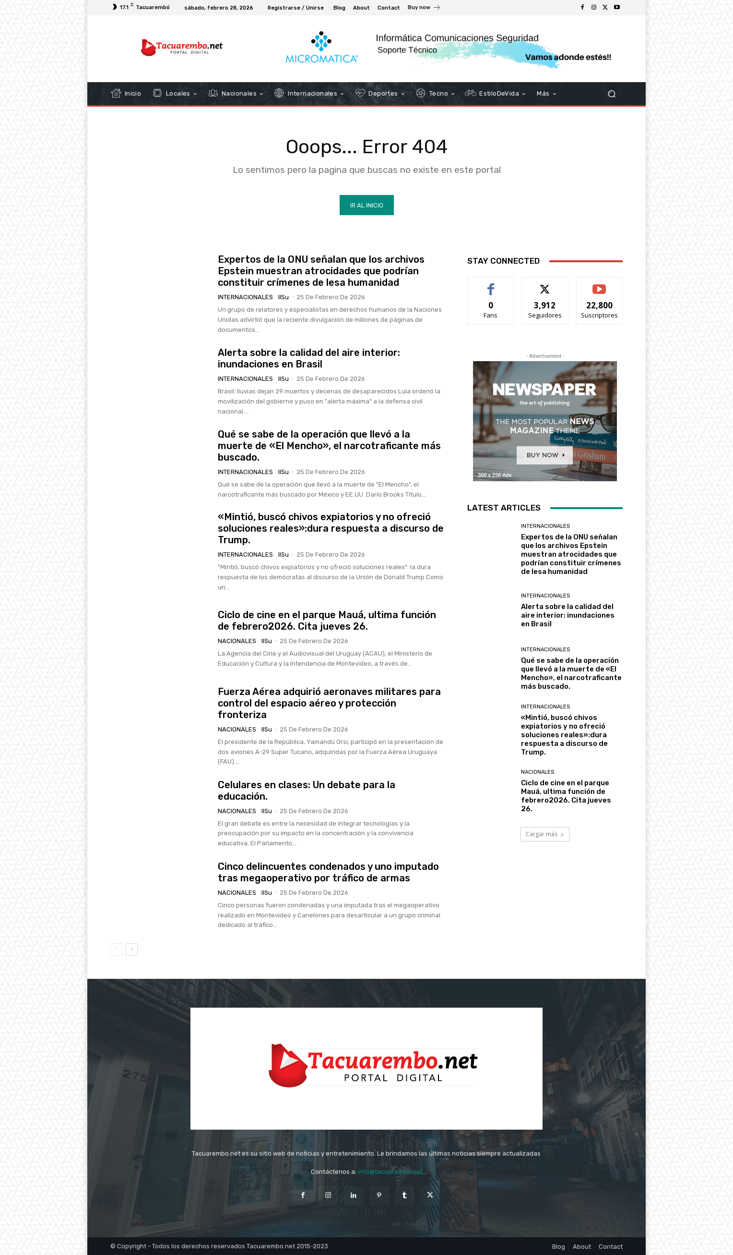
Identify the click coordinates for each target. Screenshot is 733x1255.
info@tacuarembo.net (390, 1171)
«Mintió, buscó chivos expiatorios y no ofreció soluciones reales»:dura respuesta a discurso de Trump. (331, 528)
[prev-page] (116, 949)
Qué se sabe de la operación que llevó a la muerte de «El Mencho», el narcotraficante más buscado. (329, 445)
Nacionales (237, 641)
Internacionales (245, 297)
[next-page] (132, 949)
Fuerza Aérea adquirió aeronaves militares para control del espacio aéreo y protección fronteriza (329, 703)
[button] (611, 94)
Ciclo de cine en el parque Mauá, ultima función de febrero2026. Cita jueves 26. (327, 620)
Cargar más (545, 834)
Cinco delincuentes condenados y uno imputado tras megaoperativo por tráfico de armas (328, 872)
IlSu (283, 297)
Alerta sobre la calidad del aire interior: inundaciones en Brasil (309, 358)
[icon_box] (424, 8)
